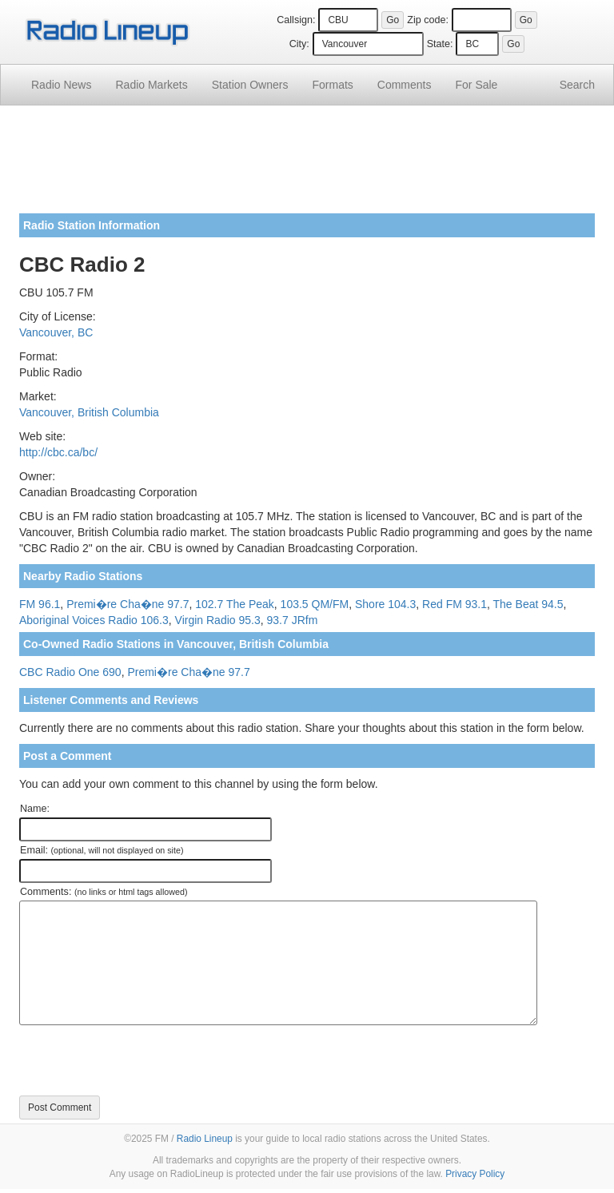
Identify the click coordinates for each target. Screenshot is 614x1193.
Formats (332, 84)
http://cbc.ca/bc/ (58, 452)
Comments (404, 84)
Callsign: (296, 20)
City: (299, 44)
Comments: (103, 891)
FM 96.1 (39, 604)
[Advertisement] (307, 165)
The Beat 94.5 (528, 604)
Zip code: (428, 20)
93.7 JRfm (292, 620)
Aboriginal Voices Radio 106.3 (94, 620)
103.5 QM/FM (315, 604)
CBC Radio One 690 (70, 672)
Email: (102, 850)
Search (577, 84)
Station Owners (250, 84)
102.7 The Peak (234, 604)
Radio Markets (151, 84)
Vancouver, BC (56, 332)
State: (440, 44)
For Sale (477, 84)
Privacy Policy (474, 1173)
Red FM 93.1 (454, 604)
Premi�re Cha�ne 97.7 (127, 604)
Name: (35, 808)
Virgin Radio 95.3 (218, 620)
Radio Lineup (205, 1138)
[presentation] (140, 1060)
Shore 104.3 (385, 604)
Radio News (61, 84)
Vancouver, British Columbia (89, 412)
